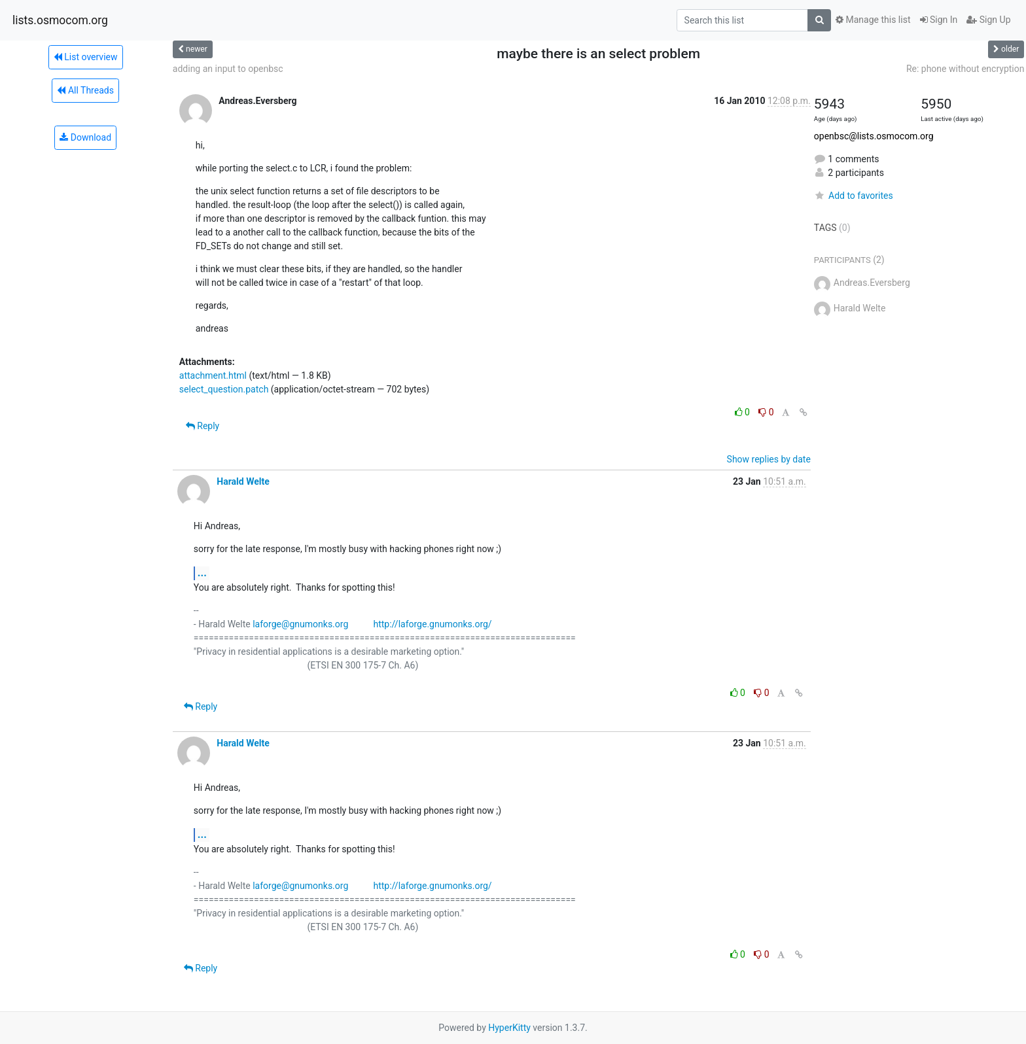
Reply (202, 426)
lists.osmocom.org (60, 20)
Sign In (939, 19)
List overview (86, 57)
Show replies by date (769, 459)
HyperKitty (509, 1027)
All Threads (85, 90)
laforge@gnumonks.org (300, 624)
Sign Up (988, 19)
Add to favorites (853, 195)
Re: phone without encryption (965, 68)
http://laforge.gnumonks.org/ (432, 624)
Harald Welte (243, 481)
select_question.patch (224, 389)
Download (85, 137)
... (202, 572)
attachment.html (213, 375)
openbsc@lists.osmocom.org (874, 136)
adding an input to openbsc (228, 68)
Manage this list (873, 19)
